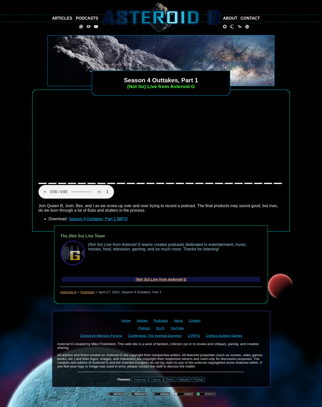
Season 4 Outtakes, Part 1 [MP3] (98, 219)
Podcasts (87, 292)
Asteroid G (68, 292)
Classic (156, 379)
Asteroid (140, 379)
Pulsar (198, 379)
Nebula (184, 379)
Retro (170, 379)
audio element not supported (76, 192)
